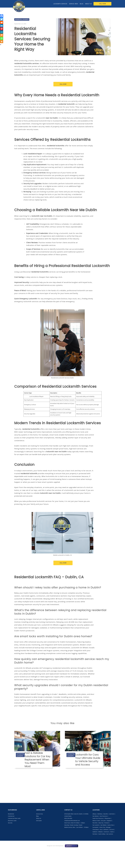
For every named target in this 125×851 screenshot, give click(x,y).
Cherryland (96, 829)
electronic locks (78, 432)
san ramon (96, 816)
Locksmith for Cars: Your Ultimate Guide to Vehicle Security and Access (87, 759)
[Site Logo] (19, 5)
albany (94, 814)
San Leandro (96, 825)
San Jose (103, 820)
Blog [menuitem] (81, 4)
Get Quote (39, 820)
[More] (1, 41)
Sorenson (106, 831)
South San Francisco (98, 818)
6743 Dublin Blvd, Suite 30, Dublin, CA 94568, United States (76, 815)
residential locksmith (66, 104)
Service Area (39, 814)
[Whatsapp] (1, 38)
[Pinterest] (1, 28)
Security (10, 823)
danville (105, 814)
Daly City (101, 823)
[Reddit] (1, 22)
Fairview (95, 834)
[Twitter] (1, 19)
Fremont (106, 823)
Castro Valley (101, 834)
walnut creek (96, 820)
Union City (102, 827)
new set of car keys (29, 490)
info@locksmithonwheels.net (72, 820)
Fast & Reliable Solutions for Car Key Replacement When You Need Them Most (37, 759)
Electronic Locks (12, 820)
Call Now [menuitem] (102, 4)
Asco (101, 829)
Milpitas (100, 831)
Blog (37, 816)
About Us (38, 818)
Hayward (109, 820)
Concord (111, 829)
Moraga (108, 827)
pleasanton (108, 818)
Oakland (95, 831)
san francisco (103, 816)
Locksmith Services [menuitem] (60, 4)
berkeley (100, 814)
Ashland (106, 829)
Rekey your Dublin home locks (26, 593)
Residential (11, 814)
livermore (111, 814)
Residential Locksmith (22, 19)
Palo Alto (95, 823)
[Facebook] (1, 16)
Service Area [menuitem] (73, 4)
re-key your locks (42, 197)
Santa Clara (111, 825)
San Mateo (103, 825)
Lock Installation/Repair (36, 396)
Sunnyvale (95, 827)
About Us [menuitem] (88, 4)
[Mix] (1, 35)
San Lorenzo (109, 834)
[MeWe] (1, 32)
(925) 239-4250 (68, 818)
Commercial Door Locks (14, 818)
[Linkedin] (1, 25)
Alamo (112, 831)
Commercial (11, 816)
